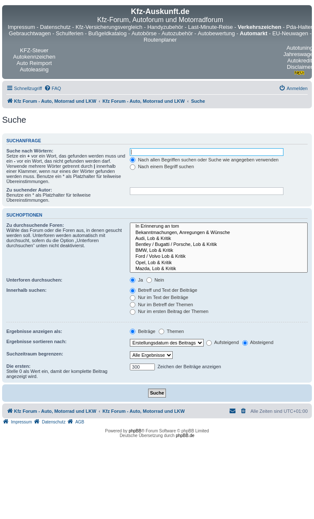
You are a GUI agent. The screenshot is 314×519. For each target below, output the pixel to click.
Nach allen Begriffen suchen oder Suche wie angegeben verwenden (204, 159)
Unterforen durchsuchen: (34, 279)
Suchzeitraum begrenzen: (34, 353)
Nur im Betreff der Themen (161, 304)
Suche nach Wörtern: (29, 150)
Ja (136, 279)
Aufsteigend (222, 342)
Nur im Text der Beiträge (159, 297)
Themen (171, 331)
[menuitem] (52, 88)
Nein (155, 279)
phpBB (135, 431)
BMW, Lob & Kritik (219, 251)
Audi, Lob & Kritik (219, 239)
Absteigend (258, 342)
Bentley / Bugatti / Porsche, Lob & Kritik (219, 245)
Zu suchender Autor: (29, 189)
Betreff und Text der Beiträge (163, 290)
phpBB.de (185, 435)
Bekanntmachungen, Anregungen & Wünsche (219, 233)
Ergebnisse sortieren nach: (36, 341)
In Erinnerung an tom (219, 226)
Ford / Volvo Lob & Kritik (219, 257)
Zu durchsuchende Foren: (35, 225)
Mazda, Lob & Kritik (219, 269)
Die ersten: (18, 366)
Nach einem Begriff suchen (162, 166)
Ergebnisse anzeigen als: (34, 331)
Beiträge (142, 331)
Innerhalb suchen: (26, 290)
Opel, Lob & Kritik (219, 263)
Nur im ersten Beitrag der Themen (169, 311)
